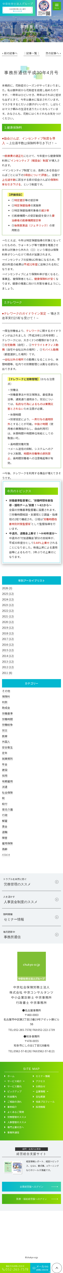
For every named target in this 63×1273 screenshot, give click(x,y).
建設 (4, 770)
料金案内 (12, 1097)
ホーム (10, 1077)
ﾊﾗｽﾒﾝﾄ (6, 855)
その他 (6, 691)
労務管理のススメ (16, 1118)
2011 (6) (7, 673)
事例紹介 (12, 1107)
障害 (4, 838)
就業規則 (7, 759)
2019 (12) (8, 627)
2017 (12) (8, 639)
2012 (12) (8, 667)
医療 (4, 736)
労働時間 (7, 719)
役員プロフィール (45, 1102)
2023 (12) (8, 605)
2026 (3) (7, 588)
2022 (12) (8, 611)
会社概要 (40, 1097)
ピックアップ (14, 1092)
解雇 (4, 821)
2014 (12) (8, 656)
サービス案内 (14, 1087)
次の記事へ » (53, 53)
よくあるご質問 (15, 1113)
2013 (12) (8, 661)
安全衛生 (7, 747)
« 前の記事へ (9, 53)
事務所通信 (13, 1133)
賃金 (4, 826)
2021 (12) (8, 616)
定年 (4, 753)
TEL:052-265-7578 (19, 1031)
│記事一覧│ (32, 53)
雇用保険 (7, 843)
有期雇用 (7, 781)
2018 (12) (8, 633)
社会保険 (7, 792)
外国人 (6, 742)
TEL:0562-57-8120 (19, 1052)
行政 (4, 815)
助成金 (6, 708)
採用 (4, 776)
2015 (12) (8, 650)
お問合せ (40, 1087)
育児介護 (7, 809)
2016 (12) (8, 644)
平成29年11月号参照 (41, 335)
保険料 (6, 696)
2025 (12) (8, 594)
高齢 (4, 849)
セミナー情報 (43, 1077)
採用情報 (40, 1107)
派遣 (4, 787)
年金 (4, 764)
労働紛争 (7, 725)
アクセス (40, 1082)
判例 (4, 702)
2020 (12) (8, 622)
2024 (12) (8, 599)
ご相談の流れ (14, 1102)
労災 (4, 730)
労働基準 (7, 713)
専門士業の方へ (15, 1128)
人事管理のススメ (16, 1123)
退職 (4, 832)
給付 (4, 804)
